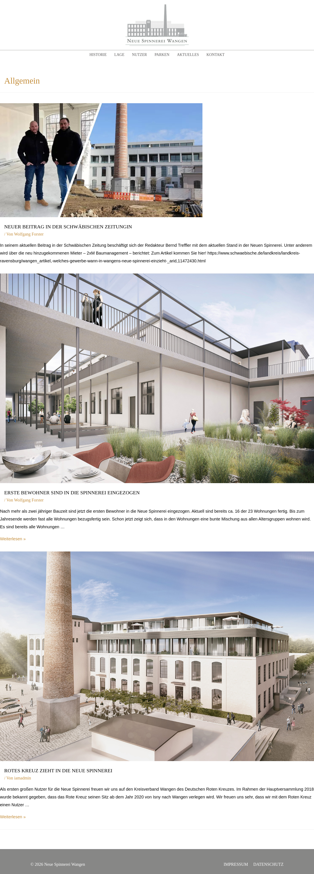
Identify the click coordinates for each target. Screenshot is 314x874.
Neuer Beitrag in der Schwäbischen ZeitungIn (68, 226)
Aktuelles (188, 55)
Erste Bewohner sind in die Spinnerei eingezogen (72, 492)
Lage (119, 55)
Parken (162, 55)
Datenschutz (268, 864)
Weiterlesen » (13, 539)
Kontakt (215, 55)
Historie (98, 55)
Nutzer (139, 55)
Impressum (236, 864)
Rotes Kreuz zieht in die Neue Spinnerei (58, 770)
